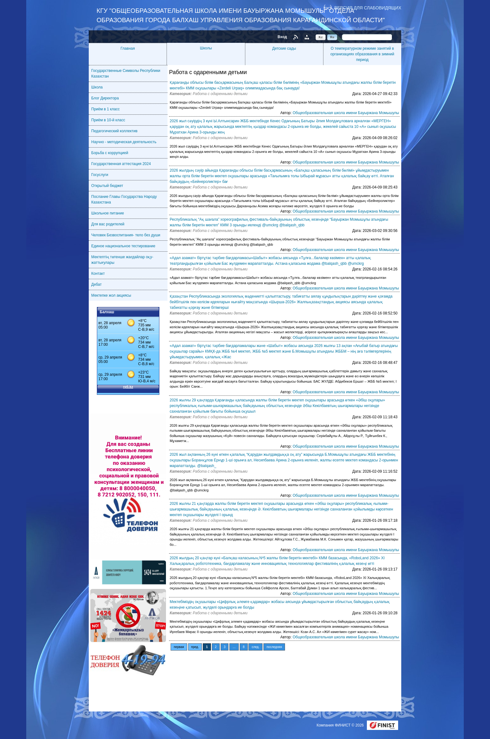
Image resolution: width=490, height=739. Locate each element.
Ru (332, 37)
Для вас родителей (107, 224)
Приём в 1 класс (105, 109)
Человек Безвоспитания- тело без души (125, 235)
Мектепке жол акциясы (111, 295)
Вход (282, 37)
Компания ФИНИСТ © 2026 (341, 725)
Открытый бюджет (107, 185)
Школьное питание (107, 213)
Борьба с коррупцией (109, 153)
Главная (128, 48)
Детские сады (284, 48)
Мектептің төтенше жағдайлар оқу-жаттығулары (122, 260)
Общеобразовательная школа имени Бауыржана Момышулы (345, 113)
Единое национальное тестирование (123, 246)
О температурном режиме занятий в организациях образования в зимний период (362, 54)
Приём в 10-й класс (108, 120)
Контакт (98, 273)
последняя (274, 647)
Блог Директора (105, 98)
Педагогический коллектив (114, 131)
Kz (321, 37)
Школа (96, 87)
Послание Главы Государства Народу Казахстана (124, 199)
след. (255, 647)
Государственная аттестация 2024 (121, 164)
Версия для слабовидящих (367, 7)
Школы (206, 48)
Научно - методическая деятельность (123, 142)
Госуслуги (99, 175)
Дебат (96, 284)
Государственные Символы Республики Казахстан (125, 73)
